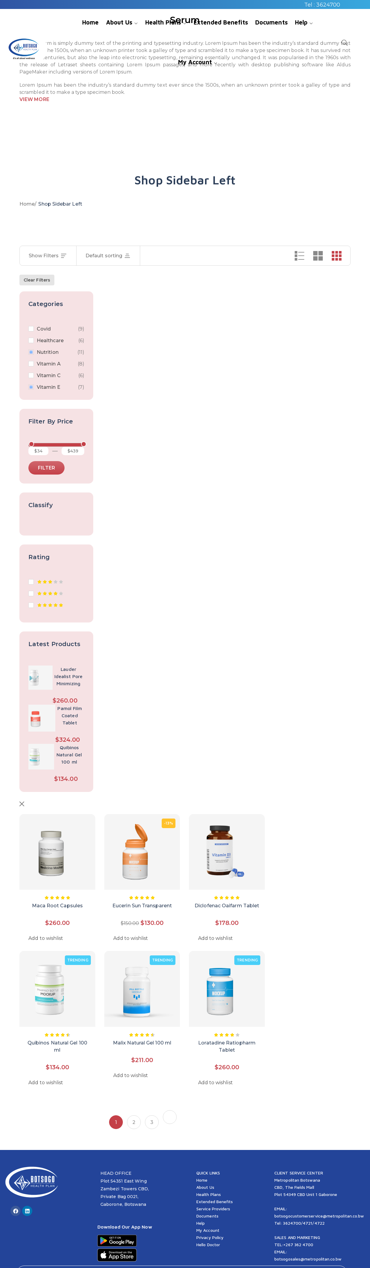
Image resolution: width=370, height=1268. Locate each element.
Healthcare (50, 340)
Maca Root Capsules (57, 889)
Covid (44, 329)
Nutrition (48, 352)
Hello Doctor (208, 1228)
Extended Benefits (214, 1185)
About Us (205, 1171)
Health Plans (208, 1178)
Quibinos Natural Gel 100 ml (69, 754)
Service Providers (213, 1192)
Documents (207, 1199)
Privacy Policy (210, 1221)
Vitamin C (49, 375)
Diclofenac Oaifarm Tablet (227, 889)
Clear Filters (37, 280)
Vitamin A (49, 364)
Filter (46, 468)
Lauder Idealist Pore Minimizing (68, 676)
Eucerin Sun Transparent (142, 889)
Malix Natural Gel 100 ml (142, 1027)
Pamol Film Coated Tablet (69, 715)
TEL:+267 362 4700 (293, 1228)
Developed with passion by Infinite (204, 1257)
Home (27, 204)
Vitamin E (48, 387)
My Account (207, 1214)
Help (200, 1206)
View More (34, 99)
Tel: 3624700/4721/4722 (299, 1206)
